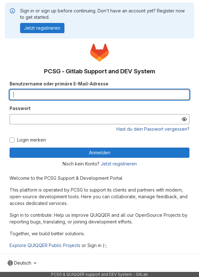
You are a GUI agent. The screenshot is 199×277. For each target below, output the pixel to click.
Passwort (20, 108)
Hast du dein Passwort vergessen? (152, 129)
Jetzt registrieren (119, 163)
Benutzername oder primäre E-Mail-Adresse (59, 83)
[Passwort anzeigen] (184, 119)
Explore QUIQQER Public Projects (45, 245)
